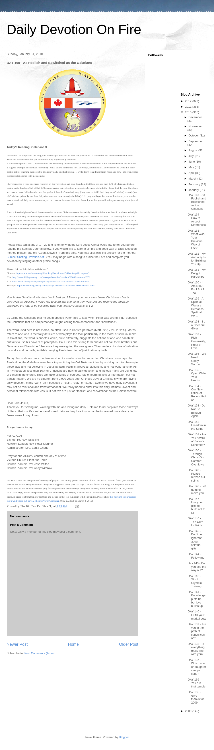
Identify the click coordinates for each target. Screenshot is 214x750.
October (194, 135)
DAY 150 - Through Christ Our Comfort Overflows (196, 457)
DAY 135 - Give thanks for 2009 (196, 697)
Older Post (128, 644)
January (194, 190)
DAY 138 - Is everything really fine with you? (196, 649)
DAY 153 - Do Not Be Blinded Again (196, 411)
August (193, 150)
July (192, 156)
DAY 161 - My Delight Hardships (197, 273)
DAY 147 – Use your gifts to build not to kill (196, 505)
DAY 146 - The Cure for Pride (195, 522)
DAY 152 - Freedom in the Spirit (197, 425)
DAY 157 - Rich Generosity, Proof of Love (197, 341)
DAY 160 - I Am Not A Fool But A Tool (196, 288)
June (192, 161)
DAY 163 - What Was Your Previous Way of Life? (196, 239)
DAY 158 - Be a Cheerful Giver (196, 325)
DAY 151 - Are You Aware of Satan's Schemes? (197, 439)
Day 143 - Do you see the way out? (197, 566)
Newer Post (17, 644)
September (196, 141)
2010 (188, 112)
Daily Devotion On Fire (74, 29)
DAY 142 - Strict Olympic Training (195, 581)
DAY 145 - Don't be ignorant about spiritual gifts (195, 539)
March (193, 178)
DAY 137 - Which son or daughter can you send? (197, 666)
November (195, 126)
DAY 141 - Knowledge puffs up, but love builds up (196, 599)
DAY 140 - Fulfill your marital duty (197, 615)
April (192, 173)
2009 (188, 711)
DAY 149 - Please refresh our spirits (196, 475)
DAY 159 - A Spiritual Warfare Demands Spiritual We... (196, 307)
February (195, 184)
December (195, 117)
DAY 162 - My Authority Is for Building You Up (197, 259)
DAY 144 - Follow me (196, 555)
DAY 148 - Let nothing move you (197, 489)
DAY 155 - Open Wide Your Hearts (197, 375)
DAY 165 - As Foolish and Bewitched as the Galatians (197, 201)
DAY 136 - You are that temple (196, 683)
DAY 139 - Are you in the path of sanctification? (197, 631)
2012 (188, 101)
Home (73, 644)
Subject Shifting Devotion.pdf (25, 257)
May (192, 167)
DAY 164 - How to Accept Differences (197, 220)
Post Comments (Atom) (40, 653)
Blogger (124, 737)
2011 (188, 106)
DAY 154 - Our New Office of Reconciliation (197, 393)
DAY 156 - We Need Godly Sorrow (197, 359)
